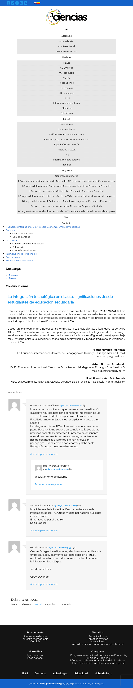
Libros (66, 119)
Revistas (66, 57)
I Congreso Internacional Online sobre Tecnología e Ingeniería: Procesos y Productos (66, 201)
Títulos (66, 62)
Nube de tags (103, 673)
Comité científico (21, 237)
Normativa (11, 240)
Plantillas (66, 108)
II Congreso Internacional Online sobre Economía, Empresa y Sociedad (66, 191)
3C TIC (66, 78)
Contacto (66, 223)
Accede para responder (44, 454)
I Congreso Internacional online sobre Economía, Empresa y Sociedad (66, 206)
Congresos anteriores (66, 176)
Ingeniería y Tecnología (66, 144)
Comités (10, 230)
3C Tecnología (66, 73)
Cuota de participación (24, 250)
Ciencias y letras (66, 129)
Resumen (14, 275)
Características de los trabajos (27, 243)
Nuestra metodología (35, 639)
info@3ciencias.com (50, 683)
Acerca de (66, 36)
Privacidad (81, 673)
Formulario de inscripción (19, 260)
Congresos (66, 170)
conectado (38, 604)
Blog (66, 217)
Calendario (18, 247)
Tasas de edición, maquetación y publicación (97, 644)
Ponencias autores (15, 257)
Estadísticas (67, 113)
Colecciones (66, 124)
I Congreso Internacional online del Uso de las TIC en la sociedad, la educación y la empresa (66, 211)
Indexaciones (67, 83)
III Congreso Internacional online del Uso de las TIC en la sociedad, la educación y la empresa (67, 181)
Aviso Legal (60, 673)
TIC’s (66, 154)
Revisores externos (66, 51)
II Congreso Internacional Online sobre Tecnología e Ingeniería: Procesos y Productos (66, 186)
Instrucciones (35, 655)
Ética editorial (66, 41)
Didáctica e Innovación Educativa (66, 134)
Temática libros (98, 636)
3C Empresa (66, 68)
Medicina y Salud (67, 149)
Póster (12, 278)
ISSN (25, 673)
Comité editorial (66, 46)
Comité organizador (22, 233)
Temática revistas (97, 639)
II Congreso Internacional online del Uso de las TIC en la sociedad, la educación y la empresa (66, 196)
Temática (98, 632)
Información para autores (66, 103)
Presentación (35, 632)
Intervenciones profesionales (21, 254)
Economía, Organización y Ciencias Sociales (67, 139)
